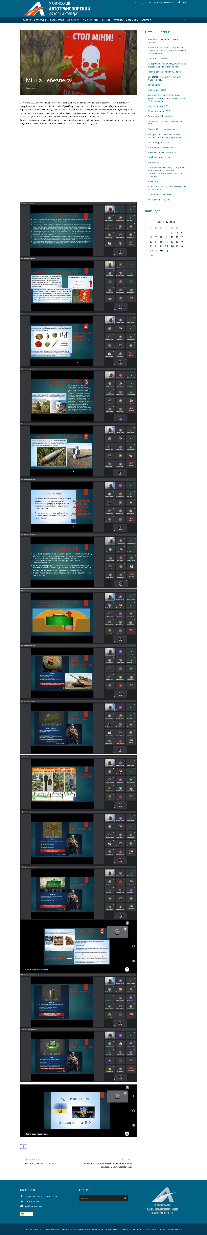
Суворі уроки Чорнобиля (160, 116)
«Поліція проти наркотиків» (161, 147)
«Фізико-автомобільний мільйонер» (165, 71)
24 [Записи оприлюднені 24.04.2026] (172, 246)
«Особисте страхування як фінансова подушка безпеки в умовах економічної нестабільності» (167, 50)
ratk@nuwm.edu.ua (165, 2)
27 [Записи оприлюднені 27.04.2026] (151, 251)
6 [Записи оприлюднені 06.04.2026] (151, 237)
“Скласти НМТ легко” (158, 58)
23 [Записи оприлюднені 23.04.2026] (166, 246)
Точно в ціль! (154, 84)
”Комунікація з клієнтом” (159, 194)
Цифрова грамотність (158, 142)
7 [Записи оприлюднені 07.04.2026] (156, 237)
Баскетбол (153, 181)
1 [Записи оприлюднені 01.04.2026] (161, 232)
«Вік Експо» (153, 162)
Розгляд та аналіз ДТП (159, 111)
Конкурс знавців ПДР (158, 106)
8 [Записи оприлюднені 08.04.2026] (161, 237)
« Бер (151, 255)
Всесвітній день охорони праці (163, 129)
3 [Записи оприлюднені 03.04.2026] (172, 232)
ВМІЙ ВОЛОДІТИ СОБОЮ (160, 157)
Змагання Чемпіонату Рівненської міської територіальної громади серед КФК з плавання (166, 98)
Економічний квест (157, 90)
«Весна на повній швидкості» (162, 152)
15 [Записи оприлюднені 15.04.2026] (161, 242)
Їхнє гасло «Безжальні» (159, 199)
